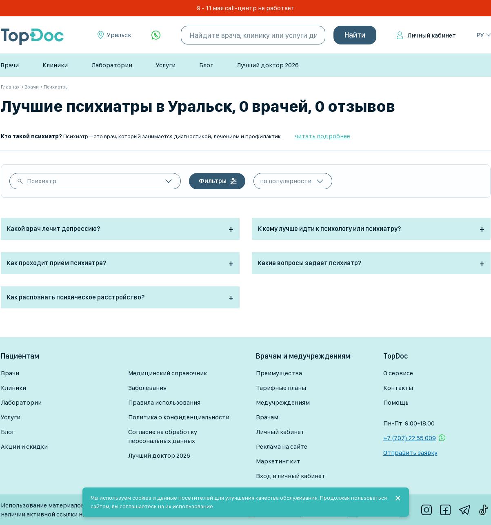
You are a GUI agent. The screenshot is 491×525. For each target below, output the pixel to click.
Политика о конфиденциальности (178, 417)
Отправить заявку (410, 452)
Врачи (9, 65)
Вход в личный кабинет (290, 476)
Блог (206, 65)
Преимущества (279, 373)
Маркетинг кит (278, 461)
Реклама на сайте (281, 446)
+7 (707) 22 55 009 (409, 438)
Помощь (396, 402)
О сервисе (398, 373)
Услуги (166, 65)
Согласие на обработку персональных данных (162, 436)
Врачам (267, 417)
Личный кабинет (431, 35)
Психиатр (41, 181)
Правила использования (164, 402)
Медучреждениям (283, 402)
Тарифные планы (281, 388)
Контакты (398, 388)
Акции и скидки (24, 446)
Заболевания (147, 388)
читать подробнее (322, 136)
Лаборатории (111, 65)
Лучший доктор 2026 (268, 65)
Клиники (55, 65)
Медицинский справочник (167, 373)
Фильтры (213, 181)
